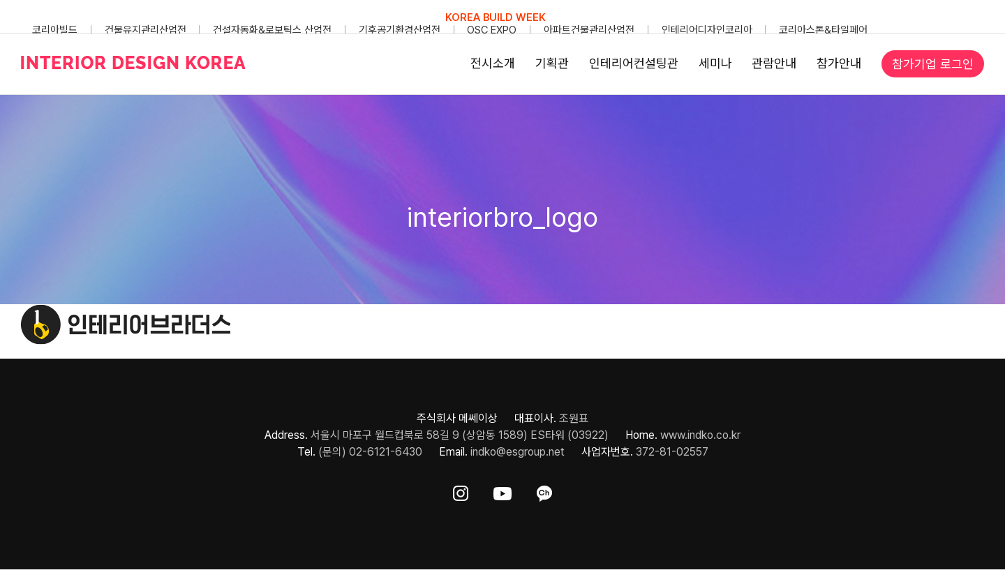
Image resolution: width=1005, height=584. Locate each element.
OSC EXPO (491, 30)
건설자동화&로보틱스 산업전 (272, 30)
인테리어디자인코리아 (707, 30)
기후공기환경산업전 (399, 30)
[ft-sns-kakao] (544, 490)
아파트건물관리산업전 (589, 30)
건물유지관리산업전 (145, 30)
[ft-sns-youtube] (502, 490)
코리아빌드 (54, 30)
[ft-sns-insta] (461, 490)
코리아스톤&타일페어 (823, 30)
